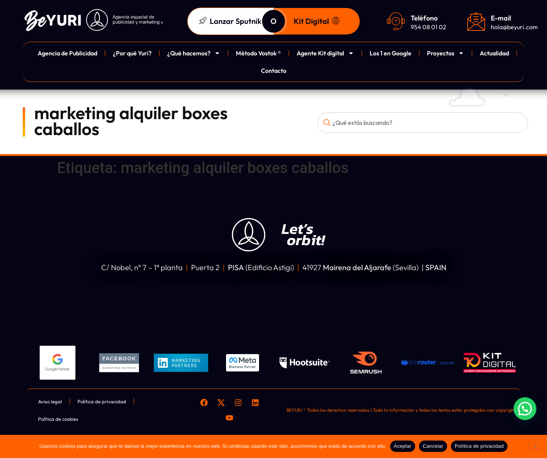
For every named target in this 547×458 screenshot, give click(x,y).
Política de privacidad (479, 446)
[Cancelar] (534, 445)
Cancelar (433, 446)
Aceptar (403, 446)
